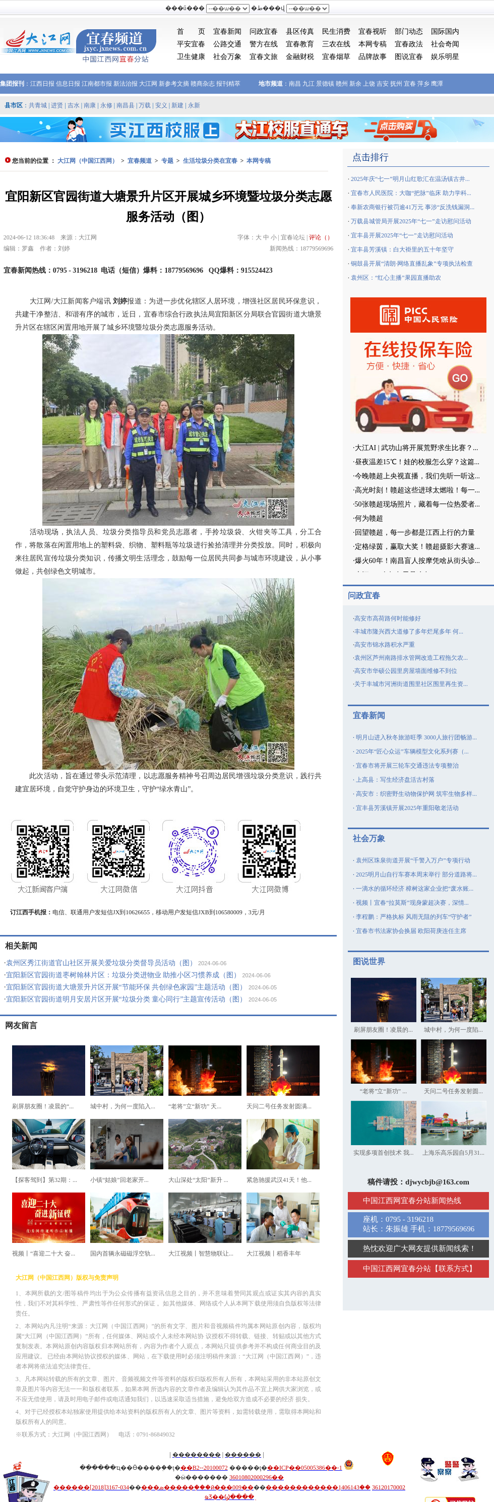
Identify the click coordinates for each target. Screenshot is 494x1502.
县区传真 (300, 31)
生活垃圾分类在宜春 (210, 160)
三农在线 (336, 44)
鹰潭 (437, 83)
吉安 (383, 83)
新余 (355, 83)
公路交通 (227, 44)
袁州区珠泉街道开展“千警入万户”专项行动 (413, 860)
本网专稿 (372, 44)
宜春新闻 (227, 31)
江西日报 (42, 83)
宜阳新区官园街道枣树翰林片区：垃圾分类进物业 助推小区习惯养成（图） (123, 975)
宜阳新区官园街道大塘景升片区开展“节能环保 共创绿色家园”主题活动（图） (126, 987)
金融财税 (300, 56)
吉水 (74, 105)
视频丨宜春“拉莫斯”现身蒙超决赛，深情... (412, 902)
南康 (90, 105)
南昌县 (125, 105)
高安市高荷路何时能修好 (387, 618)
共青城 (38, 105)
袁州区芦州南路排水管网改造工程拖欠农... (411, 657)
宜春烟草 (336, 56)
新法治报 (125, 83)
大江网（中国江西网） (87, 160)
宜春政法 (409, 44)
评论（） (321, 237)
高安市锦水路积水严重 (384, 644)
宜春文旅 (264, 56)
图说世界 (369, 961)
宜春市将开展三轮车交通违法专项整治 (407, 765)
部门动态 (409, 31)
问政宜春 (264, 31)
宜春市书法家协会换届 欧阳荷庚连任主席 (411, 930)
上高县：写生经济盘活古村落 (395, 779)
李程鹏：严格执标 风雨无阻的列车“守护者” (414, 916)
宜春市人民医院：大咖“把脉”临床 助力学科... (411, 193)
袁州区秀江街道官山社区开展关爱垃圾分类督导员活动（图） (101, 963)
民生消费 (336, 31)
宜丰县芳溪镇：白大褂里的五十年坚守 (402, 249)
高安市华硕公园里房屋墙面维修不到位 (405, 670)
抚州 (396, 83)
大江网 (148, 83)
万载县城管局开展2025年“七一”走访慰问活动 (411, 221)
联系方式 (454, 1269)
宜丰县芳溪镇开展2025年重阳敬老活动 (407, 807)
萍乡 (423, 83)
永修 (106, 105)
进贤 (57, 105)
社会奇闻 (445, 44)
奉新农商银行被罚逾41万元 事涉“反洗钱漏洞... (412, 207)
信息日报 (68, 83)
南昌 (295, 83)
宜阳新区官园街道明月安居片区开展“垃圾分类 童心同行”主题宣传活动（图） (126, 999)
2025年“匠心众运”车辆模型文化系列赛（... (412, 751)
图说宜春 (409, 56)
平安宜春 (191, 44)
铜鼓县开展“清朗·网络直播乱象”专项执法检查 (412, 263)
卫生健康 (191, 56)
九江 (308, 83)
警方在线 (264, 44)
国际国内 (445, 31)
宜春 (410, 83)
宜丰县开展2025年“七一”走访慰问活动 (402, 235)
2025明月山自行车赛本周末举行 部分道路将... (416, 874)
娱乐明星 (445, 56)
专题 (167, 160)
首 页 (191, 31)
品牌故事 (372, 56)
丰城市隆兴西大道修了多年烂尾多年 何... (408, 631)
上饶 (369, 83)
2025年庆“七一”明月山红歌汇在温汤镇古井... (410, 178)
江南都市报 (97, 83)
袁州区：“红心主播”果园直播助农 (396, 277)
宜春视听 (372, 31)
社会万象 (227, 56)
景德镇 (325, 83)
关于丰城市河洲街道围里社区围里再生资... (411, 683)
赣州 (342, 83)
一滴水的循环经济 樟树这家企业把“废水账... (414, 888)
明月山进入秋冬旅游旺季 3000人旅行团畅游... (416, 737)
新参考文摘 (174, 83)
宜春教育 (300, 44)
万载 (145, 105)
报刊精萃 (228, 83)
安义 (161, 105)
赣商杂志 (203, 83)
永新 (194, 105)
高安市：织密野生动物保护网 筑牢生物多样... (416, 793)
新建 (177, 105)
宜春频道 (140, 160)
